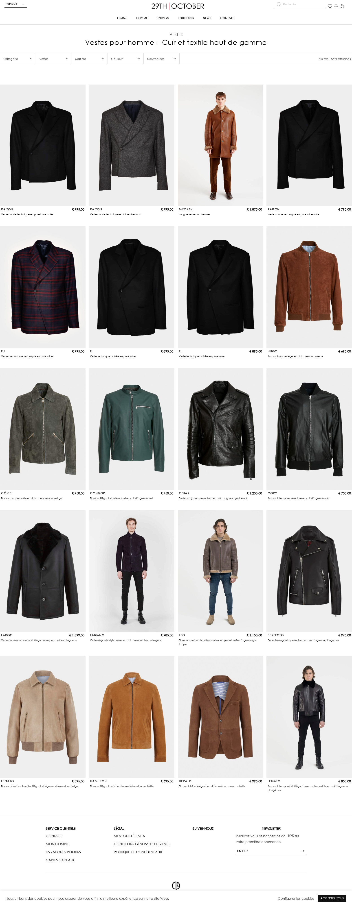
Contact (227, 18)
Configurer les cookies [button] (296, 898)
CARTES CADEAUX (60, 860)
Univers (163, 18)
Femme (122, 18)
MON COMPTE (57, 844)
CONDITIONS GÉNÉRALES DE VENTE (141, 844)
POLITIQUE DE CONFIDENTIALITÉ (138, 852)
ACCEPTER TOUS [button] (332, 898)
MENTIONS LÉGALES (129, 836)
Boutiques (186, 18)
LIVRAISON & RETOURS (63, 852)
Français (11, 3)
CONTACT (54, 836)
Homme (142, 18)
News (207, 18)
